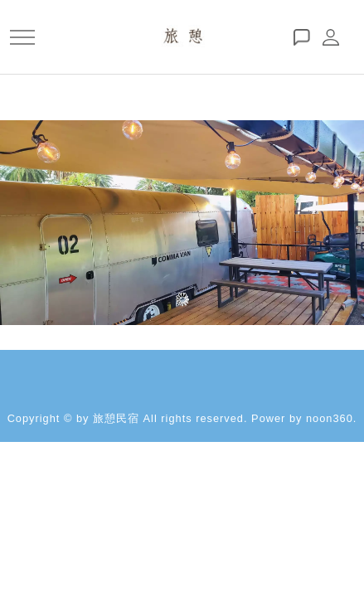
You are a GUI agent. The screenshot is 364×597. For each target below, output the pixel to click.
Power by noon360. (304, 418)
